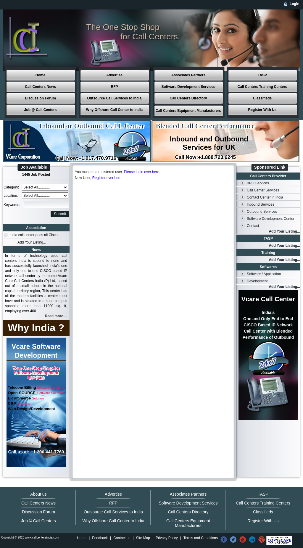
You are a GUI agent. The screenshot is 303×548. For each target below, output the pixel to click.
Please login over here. (142, 172)
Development (257, 281)
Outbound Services (262, 211)
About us (38, 494)
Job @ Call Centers (40, 110)
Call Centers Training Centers (262, 87)
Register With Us (262, 110)
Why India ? (36, 327)
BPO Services (258, 183)
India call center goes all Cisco (33, 235)
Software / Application (264, 274)
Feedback (100, 538)
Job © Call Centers (38, 520)
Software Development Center (270, 219)
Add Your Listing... (31, 242)
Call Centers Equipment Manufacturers (188, 111)
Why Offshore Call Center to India (114, 110)
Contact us (121, 538)
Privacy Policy (167, 538)
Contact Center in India (265, 197)
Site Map (143, 538)
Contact (253, 226)
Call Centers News (40, 87)
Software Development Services (188, 87)
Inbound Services (260, 204)
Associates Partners (188, 75)
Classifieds (262, 98)
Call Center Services (263, 190)
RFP (114, 87)
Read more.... (56, 316)
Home (40, 75)
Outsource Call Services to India (114, 98)
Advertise (114, 75)
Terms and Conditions (200, 538)
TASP (262, 75)
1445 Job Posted (36, 175)
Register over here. (107, 178)
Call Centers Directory (188, 98)
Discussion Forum (40, 98)
